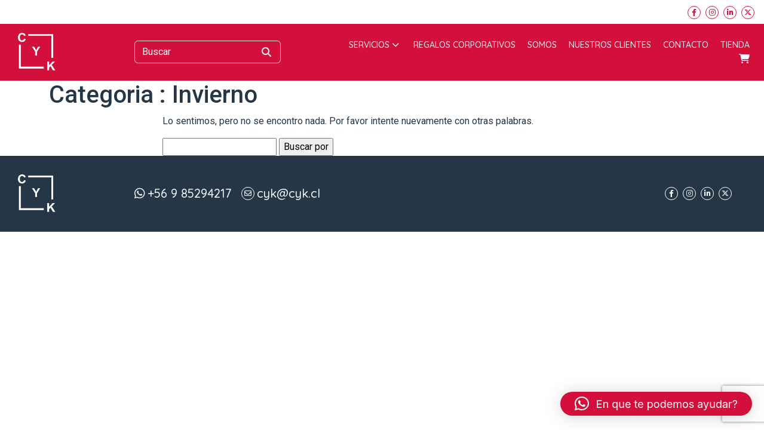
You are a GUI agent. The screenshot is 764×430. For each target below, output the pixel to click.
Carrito (744, 58)
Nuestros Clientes (610, 44)
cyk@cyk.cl (288, 193)
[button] (656, 404)
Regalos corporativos (464, 44)
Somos (542, 44)
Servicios (374, 44)
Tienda (735, 44)
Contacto (685, 44)
